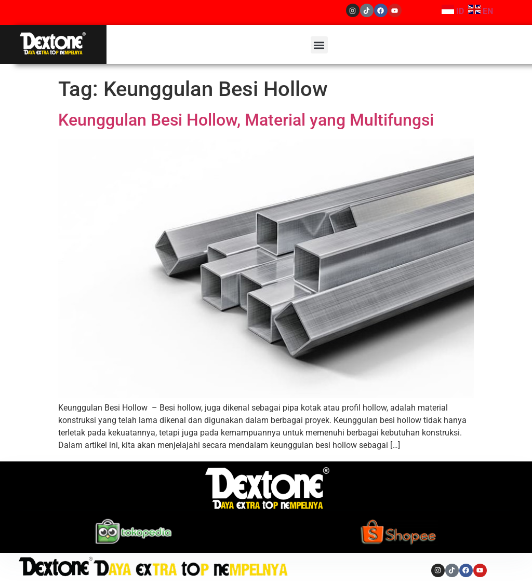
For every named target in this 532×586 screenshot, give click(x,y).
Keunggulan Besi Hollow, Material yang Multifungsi (246, 120)
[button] (319, 44)
